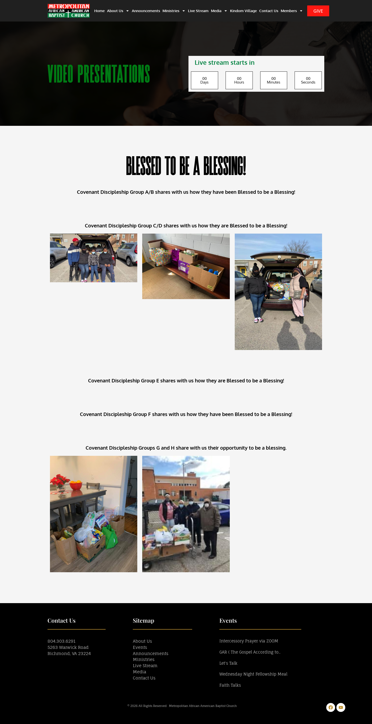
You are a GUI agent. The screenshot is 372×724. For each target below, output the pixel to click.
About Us (118, 10)
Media (219, 10)
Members (292, 10)
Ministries (174, 10)
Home (99, 10)
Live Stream (198, 10)
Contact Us (268, 10)
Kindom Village (243, 10)
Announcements (146, 10)
